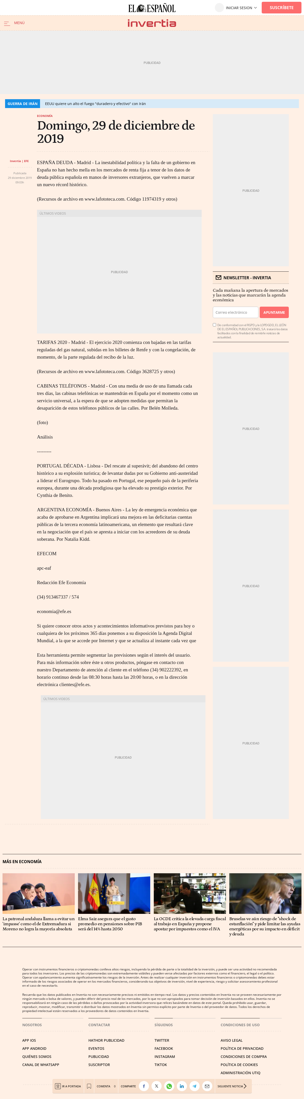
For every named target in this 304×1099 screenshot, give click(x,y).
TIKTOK (161, 1064)
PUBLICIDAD (98, 1056)
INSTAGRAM (165, 1056)
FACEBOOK (164, 1048)
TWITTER (162, 1040)
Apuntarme (274, 312)
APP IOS (29, 1040)
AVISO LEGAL (231, 1040)
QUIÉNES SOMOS (36, 1056)
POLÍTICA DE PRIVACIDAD (242, 1048)
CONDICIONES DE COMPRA (244, 1056)
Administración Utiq (240, 1072)
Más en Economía (22, 861)
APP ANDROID (34, 1048)
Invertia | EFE (19, 161)
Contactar (99, 1024)
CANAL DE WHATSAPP (40, 1064)
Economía (45, 115)
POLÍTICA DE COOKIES (239, 1064)
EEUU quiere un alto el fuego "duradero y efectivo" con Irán (95, 103)
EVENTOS (96, 1048)
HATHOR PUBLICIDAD (106, 1040)
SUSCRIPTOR (99, 1064)
